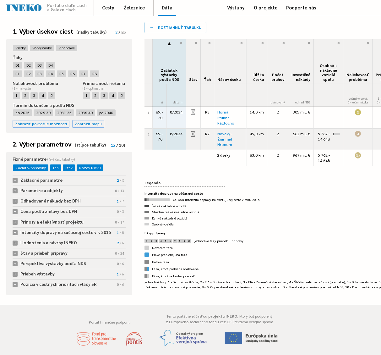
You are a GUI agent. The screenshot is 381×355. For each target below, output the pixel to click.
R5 (61, 73)
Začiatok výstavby (30, 167)
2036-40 (85, 112)
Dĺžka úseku (258, 77)
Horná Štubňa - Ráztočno (225, 117)
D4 (50, 65)
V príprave (66, 47)
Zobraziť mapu (88, 123)
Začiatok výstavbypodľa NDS (169, 75)
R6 (72, 73)
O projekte (265, 7)
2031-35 (64, 112)
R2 (28, 73)
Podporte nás (301, 7)
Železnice (134, 7)
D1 (17, 65)
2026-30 (43, 112)
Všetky (20, 47)
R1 (17, 73)
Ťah (55, 167)
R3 (39, 73)
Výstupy (236, 7)
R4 (50, 73)
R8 (94, 73)
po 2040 (106, 112)
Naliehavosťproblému (357, 77)
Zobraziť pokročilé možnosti (41, 123)
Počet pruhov (277, 77)
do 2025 (22, 112)
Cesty (108, 7)
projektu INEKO (222, 316)
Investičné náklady (300, 77)
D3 (39, 65)
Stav (69, 167)
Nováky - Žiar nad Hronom (224, 139)
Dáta (167, 7)
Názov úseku (90, 167)
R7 (83, 73)
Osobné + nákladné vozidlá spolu (328, 72)
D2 (28, 65)
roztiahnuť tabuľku (175, 27)
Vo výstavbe (42, 47)
